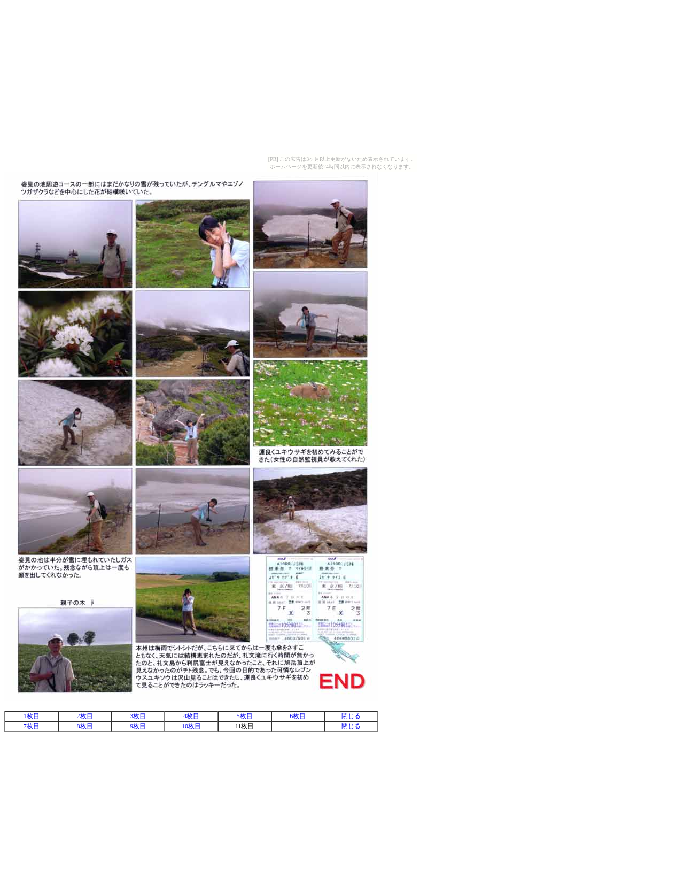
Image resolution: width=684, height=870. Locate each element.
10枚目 (191, 726)
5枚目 (245, 716)
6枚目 (298, 716)
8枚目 (85, 726)
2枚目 (85, 716)
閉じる (351, 716)
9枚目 (138, 726)
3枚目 (138, 716)
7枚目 (32, 726)
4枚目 (191, 716)
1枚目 (32, 716)
